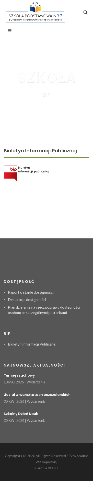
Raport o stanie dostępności (31, 292)
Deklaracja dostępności (27, 299)
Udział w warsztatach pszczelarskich (37, 394)
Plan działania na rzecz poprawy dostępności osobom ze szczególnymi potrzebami (44, 310)
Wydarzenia (35, 382)
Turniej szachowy (19, 375)
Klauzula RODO (46, 468)
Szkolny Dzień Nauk (21, 413)
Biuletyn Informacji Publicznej (32, 344)
